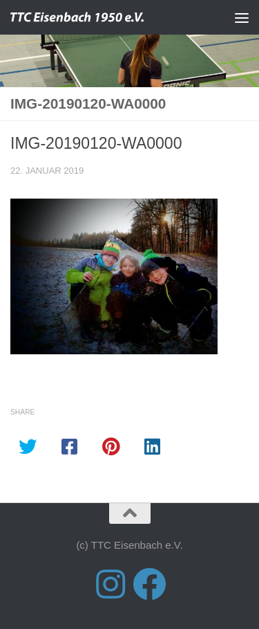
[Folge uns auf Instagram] (110, 584)
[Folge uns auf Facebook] (149, 584)
